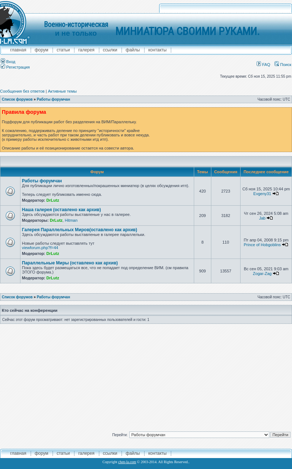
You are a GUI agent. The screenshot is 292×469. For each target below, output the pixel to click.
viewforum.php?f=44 (40, 247)
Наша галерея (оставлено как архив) (61, 209)
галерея (86, 50)
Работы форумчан (53, 99)
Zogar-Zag (262, 273)
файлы (133, 50)
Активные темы (62, 91)
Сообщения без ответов (22, 91)
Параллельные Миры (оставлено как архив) (70, 262)
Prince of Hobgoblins (262, 245)
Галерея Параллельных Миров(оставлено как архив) (79, 229)
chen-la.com (127, 462)
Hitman (71, 220)
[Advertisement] (146, 375)
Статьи (63, 50)
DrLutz (52, 200)
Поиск (282, 64)
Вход (8, 61)
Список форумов (17, 99)
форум (41, 50)
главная (18, 50)
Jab (262, 218)
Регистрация (15, 67)
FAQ (263, 64)
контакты (157, 50)
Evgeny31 (262, 193)
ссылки (110, 50)
